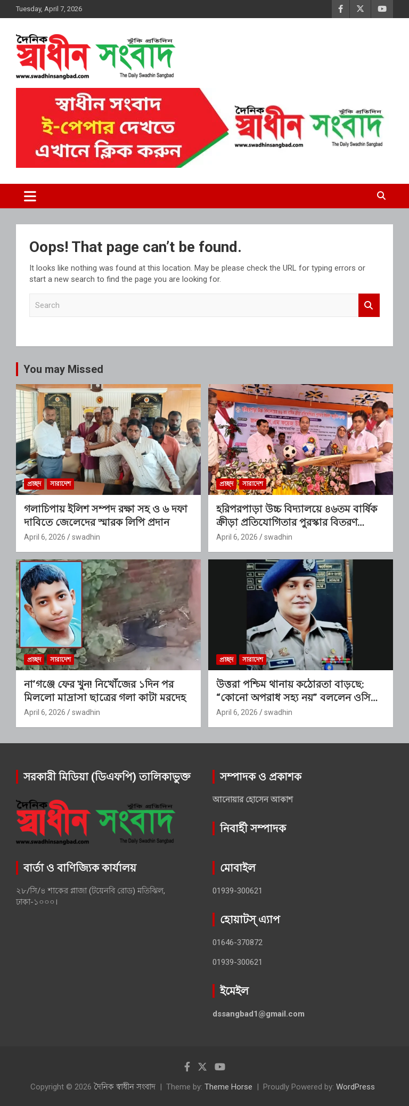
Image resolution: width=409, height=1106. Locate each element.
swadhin (86, 537)
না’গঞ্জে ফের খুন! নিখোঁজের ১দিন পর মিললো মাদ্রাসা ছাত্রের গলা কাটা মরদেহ (105, 691)
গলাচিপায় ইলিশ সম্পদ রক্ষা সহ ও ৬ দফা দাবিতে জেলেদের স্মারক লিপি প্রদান (105, 515)
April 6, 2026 (45, 537)
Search (369, 306)
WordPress (355, 1087)
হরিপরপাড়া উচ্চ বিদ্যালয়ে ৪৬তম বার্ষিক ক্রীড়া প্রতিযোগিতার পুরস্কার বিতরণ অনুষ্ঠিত (296, 522)
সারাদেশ (60, 483)
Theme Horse (228, 1087)
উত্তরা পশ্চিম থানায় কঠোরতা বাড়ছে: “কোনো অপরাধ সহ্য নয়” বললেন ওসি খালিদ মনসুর (293, 697)
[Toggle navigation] (30, 196)
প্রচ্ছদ (34, 483)
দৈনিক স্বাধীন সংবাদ (125, 1087)
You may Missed (63, 369)
